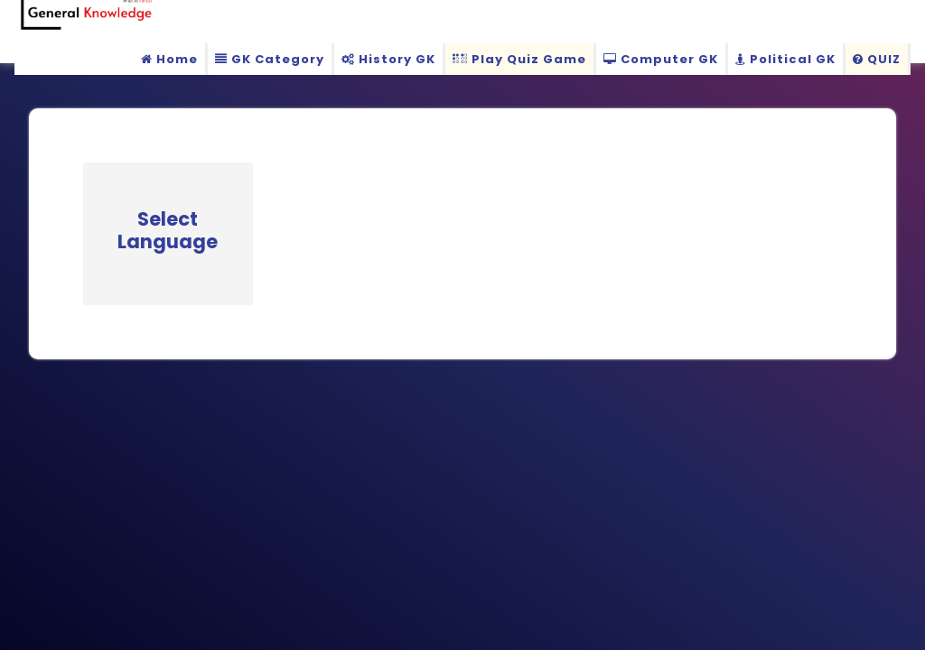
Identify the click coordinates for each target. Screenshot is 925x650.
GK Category (269, 59)
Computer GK (660, 59)
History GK (388, 59)
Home (169, 59)
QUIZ (877, 59)
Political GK (785, 59)
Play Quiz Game (519, 59)
